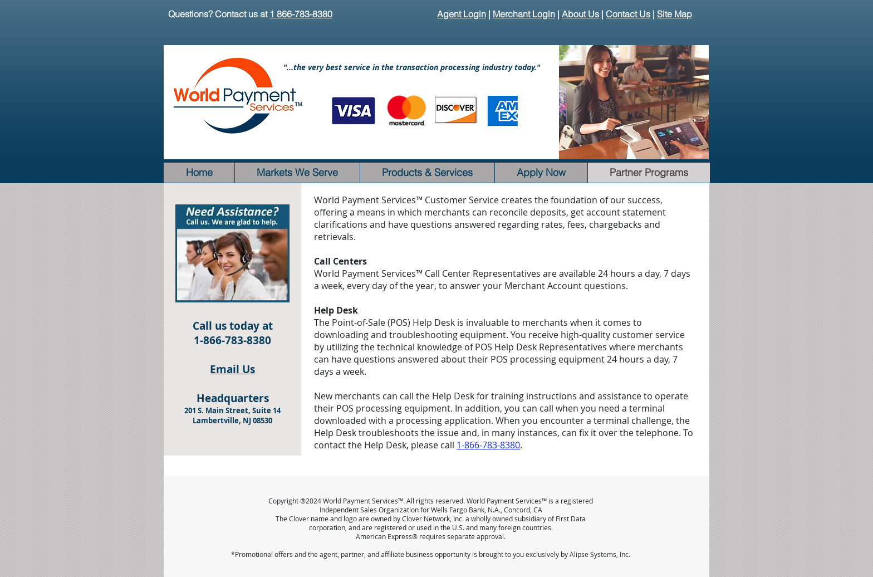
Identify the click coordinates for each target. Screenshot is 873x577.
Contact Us (628, 13)
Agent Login (461, 13)
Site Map (674, 13)
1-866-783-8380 (488, 445)
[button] (634, 102)
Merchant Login (524, 13)
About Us (580, 13)
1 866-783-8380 (300, 13)
